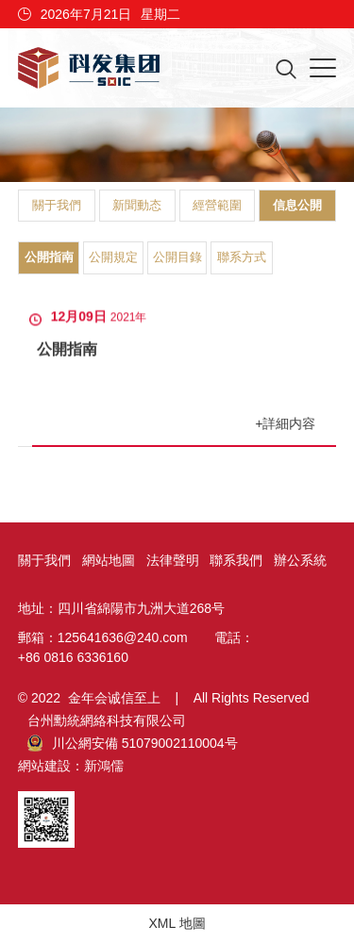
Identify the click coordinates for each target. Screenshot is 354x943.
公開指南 (49, 257)
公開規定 (113, 257)
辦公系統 (300, 560)
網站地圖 (108, 560)
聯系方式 (241, 257)
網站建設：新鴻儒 (71, 765)
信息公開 (297, 205)
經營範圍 (217, 205)
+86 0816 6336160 (73, 657)
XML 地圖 (176, 923)
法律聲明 (172, 560)
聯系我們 (236, 560)
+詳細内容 (286, 423)
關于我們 (56, 205)
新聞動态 (136, 205)
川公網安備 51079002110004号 (132, 743)
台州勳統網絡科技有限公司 (106, 720)
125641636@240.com (123, 637)
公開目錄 (177, 257)
